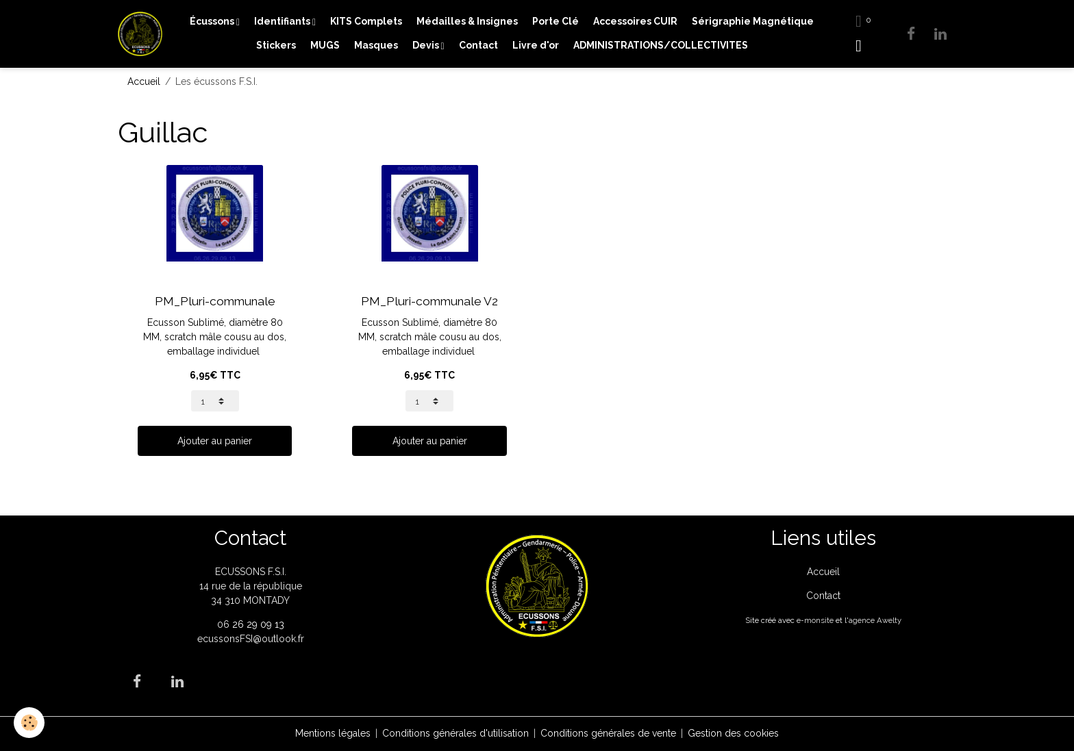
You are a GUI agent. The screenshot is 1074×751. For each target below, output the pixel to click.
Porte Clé (555, 21)
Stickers (276, 45)
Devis (426, 45)
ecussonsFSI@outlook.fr (250, 638)
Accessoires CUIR (635, 21)
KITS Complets (366, 21)
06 (224, 624)
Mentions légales (333, 733)
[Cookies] (29, 722)
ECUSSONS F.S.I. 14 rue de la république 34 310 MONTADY (250, 586)
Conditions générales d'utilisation (455, 733)
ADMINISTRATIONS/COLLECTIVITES (660, 45)
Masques (376, 45)
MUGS (325, 45)
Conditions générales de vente (608, 733)
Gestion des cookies (733, 733)
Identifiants (283, 21)
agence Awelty (875, 620)
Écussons (213, 21)
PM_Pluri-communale (215, 301)
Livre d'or (535, 45)
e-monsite (815, 620)
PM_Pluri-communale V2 (429, 301)
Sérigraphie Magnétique (753, 21)
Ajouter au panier (214, 440)
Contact (478, 45)
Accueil (143, 81)
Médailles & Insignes (467, 21)
